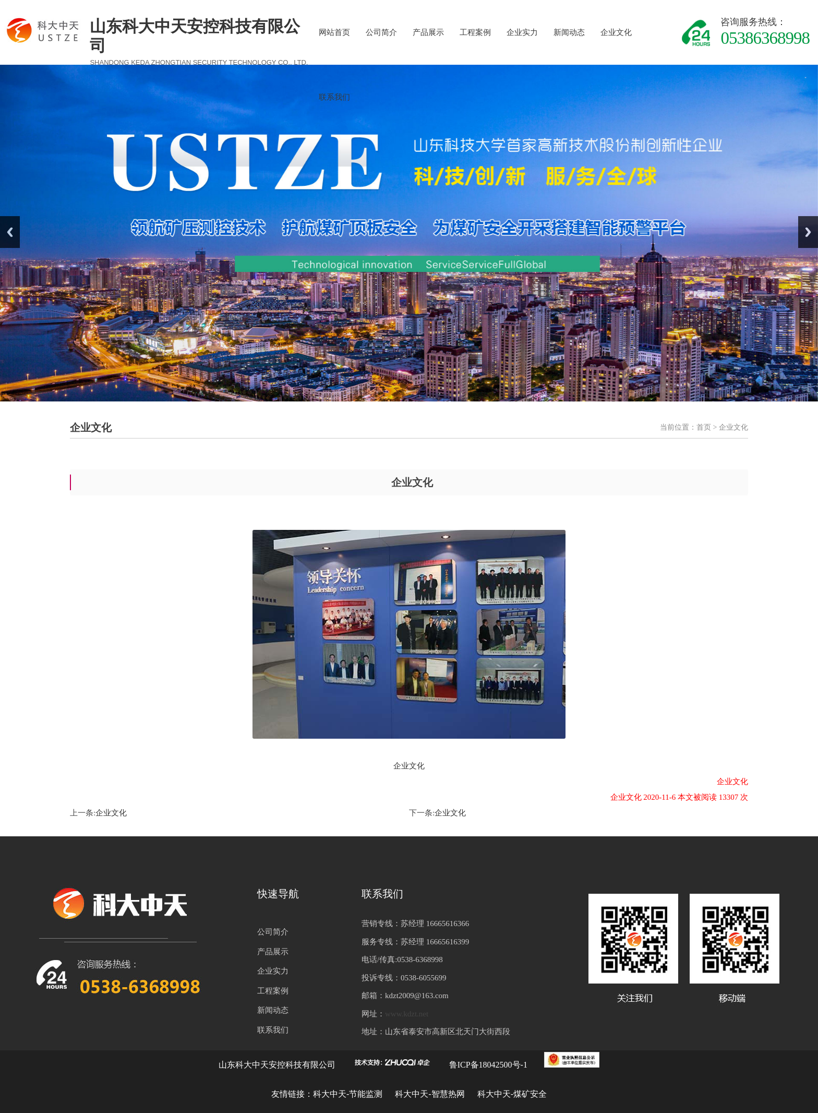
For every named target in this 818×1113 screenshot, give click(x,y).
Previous (10, 232)
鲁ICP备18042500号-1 (488, 1064)
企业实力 (522, 32)
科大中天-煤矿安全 (512, 1094)
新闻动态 (569, 32)
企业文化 (616, 32)
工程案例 (475, 32)
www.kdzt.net (406, 1014)
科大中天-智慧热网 (429, 1094)
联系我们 (334, 97)
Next (808, 232)
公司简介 (381, 32)
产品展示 (428, 32)
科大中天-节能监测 (348, 1094)
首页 (703, 427)
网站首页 (334, 32)
